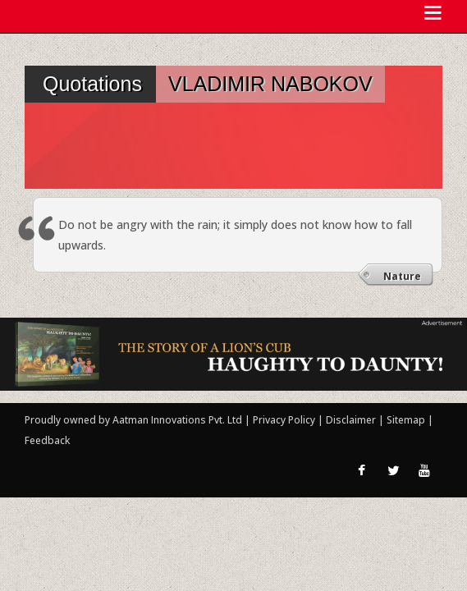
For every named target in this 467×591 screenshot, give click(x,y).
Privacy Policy (285, 420)
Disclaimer (351, 420)
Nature (402, 276)
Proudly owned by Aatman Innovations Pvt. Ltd (133, 420)
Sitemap (407, 420)
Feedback (47, 440)
